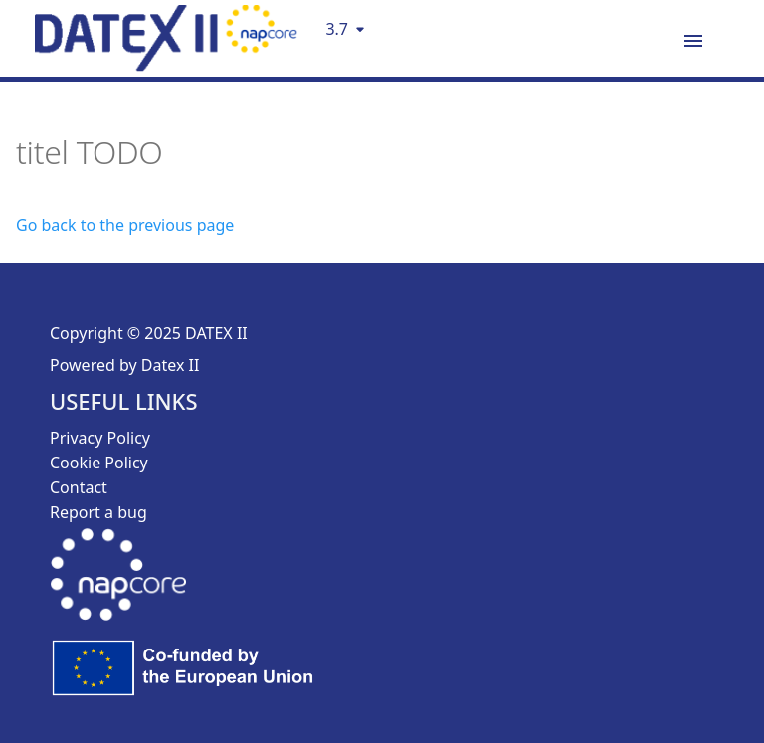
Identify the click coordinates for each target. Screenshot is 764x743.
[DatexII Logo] (166, 65)
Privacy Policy (100, 438)
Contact (78, 487)
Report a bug (98, 512)
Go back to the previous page (125, 225)
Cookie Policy (99, 462)
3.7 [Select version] (336, 29)
